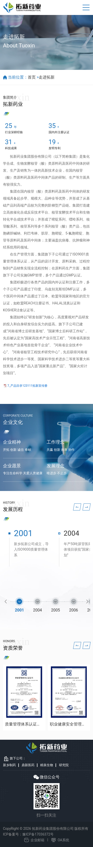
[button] (77, 506)
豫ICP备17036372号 (38, 834)
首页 (32, 77)
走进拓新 (47, 77)
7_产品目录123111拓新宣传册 (27, 385)
